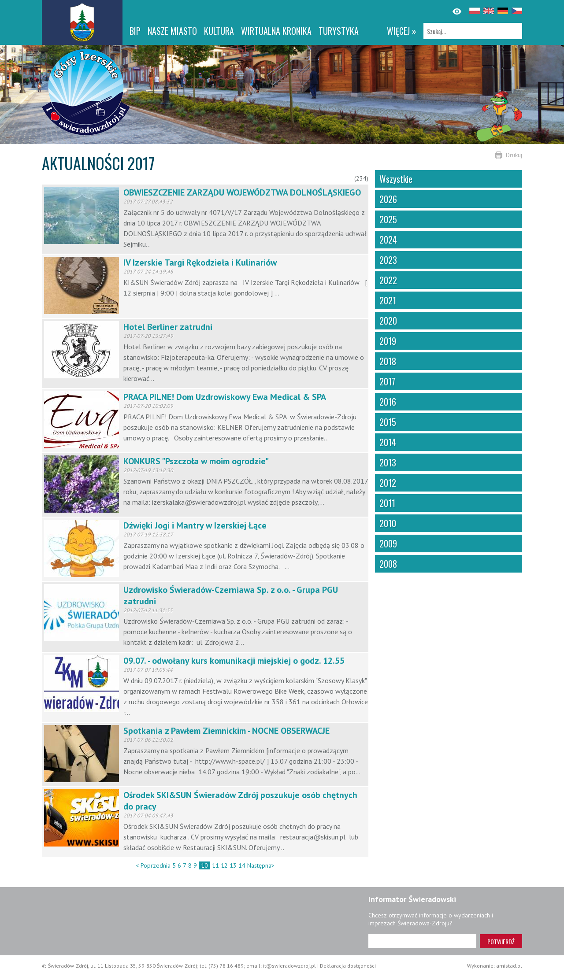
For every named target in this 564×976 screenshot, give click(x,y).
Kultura (219, 30)
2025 (388, 219)
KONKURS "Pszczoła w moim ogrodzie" (196, 461)
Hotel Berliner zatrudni (167, 327)
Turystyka (339, 30)
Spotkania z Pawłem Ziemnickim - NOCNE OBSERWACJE (226, 730)
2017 (387, 381)
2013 (387, 462)
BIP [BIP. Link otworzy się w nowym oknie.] (135, 30)
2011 (387, 503)
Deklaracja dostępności (348, 965)
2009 (388, 543)
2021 (387, 300)
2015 (387, 422)
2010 (387, 523)
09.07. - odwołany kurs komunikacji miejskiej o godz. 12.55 (234, 660)
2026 (388, 199)
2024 (388, 239)
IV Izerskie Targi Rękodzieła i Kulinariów (200, 262)
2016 (387, 401)
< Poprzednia (153, 865)
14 (241, 865)
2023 (388, 259)
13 (233, 865)
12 (224, 865)
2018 (387, 361)
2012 (387, 482)
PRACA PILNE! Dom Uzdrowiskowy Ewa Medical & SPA (224, 397)
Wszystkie (395, 178)
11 (215, 865)
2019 (387, 341)
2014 (387, 442)
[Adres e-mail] (422, 941)
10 (204, 865)
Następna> (261, 865)
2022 (388, 280)
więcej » (401, 30)
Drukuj (514, 155)
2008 (388, 563)
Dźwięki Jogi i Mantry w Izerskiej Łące (195, 525)
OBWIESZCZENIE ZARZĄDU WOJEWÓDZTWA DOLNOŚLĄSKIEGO (242, 192)
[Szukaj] (472, 31)
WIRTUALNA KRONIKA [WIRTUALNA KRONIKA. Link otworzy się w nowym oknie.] (276, 30)
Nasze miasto (172, 30)
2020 (388, 320)
